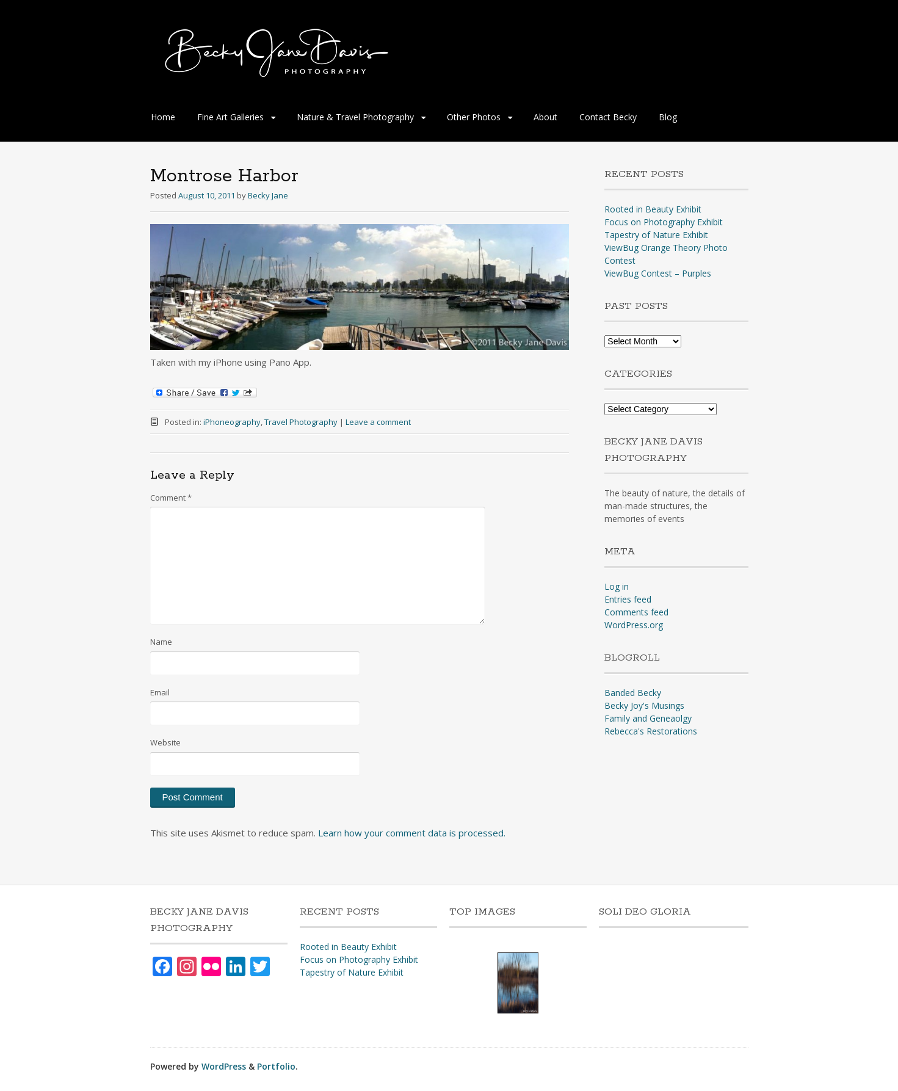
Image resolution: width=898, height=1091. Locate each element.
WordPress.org (633, 625)
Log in (616, 586)
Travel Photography (301, 421)
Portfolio (276, 1066)
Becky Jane (268, 195)
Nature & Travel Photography (355, 117)
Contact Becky (608, 117)
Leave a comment (378, 421)
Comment (171, 497)
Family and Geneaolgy (648, 718)
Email (160, 692)
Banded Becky (632, 692)
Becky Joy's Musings (644, 705)
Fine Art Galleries (230, 117)
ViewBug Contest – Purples (657, 273)
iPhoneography (232, 421)
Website (165, 742)
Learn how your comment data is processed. (411, 833)
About (545, 117)
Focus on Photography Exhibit (663, 222)
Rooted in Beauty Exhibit (652, 209)
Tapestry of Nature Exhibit (656, 235)
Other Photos (474, 117)
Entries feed (627, 599)
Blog (668, 117)
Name (161, 641)
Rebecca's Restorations (650, 731)
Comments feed (636, 612)
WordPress (223, 1066)
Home (163, 117)
